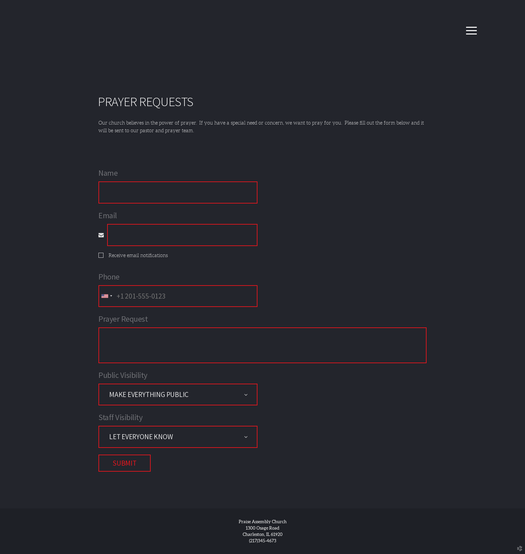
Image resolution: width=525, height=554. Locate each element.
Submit (124, 463)
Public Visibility (122, 375)
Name (108, 173)
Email (107, 215)
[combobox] (106, 296)
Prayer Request (123, 319)
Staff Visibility (120, 417)
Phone (109, 276)
